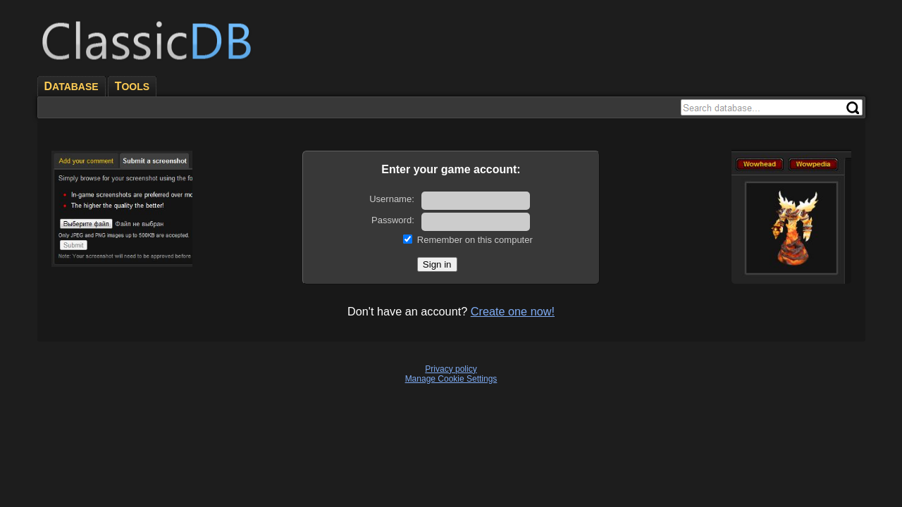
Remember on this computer (475, 239)
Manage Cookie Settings (451, 379)
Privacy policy (450, 369)
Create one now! (513, 311)
